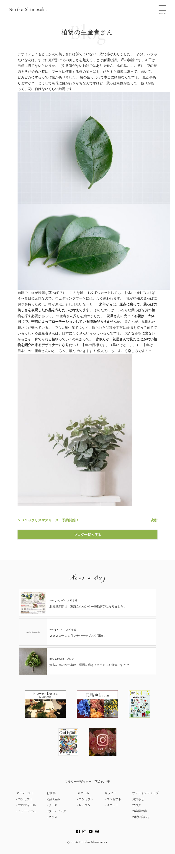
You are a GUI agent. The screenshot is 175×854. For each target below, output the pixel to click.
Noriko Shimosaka (28, 9)
